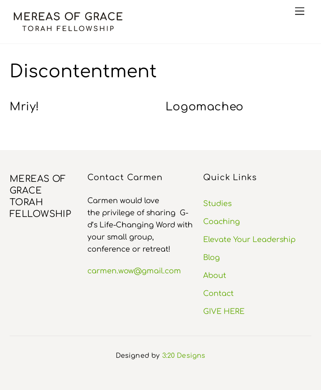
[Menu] (299, 11)
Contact (218, 293)
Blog (211, 257)
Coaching (221, 221)
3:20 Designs (184, 355)
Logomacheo (205, 107)
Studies (217, 203)
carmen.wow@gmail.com (134, 271)
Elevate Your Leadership (249, 239)
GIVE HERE (224, 311)
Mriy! (24, 107)
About (214, 275)
